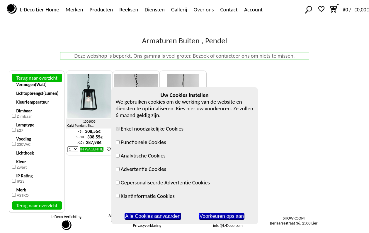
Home (52, 9)
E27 (20, 130)
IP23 (21, 181)
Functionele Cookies (141, 142)
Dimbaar (24, 116)
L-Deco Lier (31, 9)
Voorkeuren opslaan (222, 216)
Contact (229, 9)
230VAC (23, 144)
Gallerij (179, 9)
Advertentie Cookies (141, 169)
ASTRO (23, 195)
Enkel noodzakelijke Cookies (150, 128)
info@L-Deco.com (228, 225)
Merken (74, 9)
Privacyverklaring (147, 225)
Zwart (22, 167)
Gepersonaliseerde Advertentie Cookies (163, 182)
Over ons (204, 9)
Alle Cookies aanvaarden (153, 216)
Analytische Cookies (141, 155)
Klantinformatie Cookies (145, 196)
